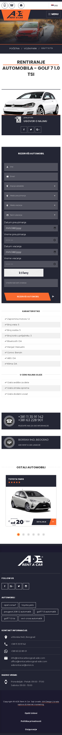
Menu (53, 14)
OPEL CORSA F (10, 605)
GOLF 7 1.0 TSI (9, 618)
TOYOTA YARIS (28, 605)
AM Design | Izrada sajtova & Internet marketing (38, 703)
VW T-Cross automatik (31, 618)
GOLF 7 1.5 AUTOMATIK (46, 611)
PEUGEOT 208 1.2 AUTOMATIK (17, 611)
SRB (54, 5)
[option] (31, 106)
